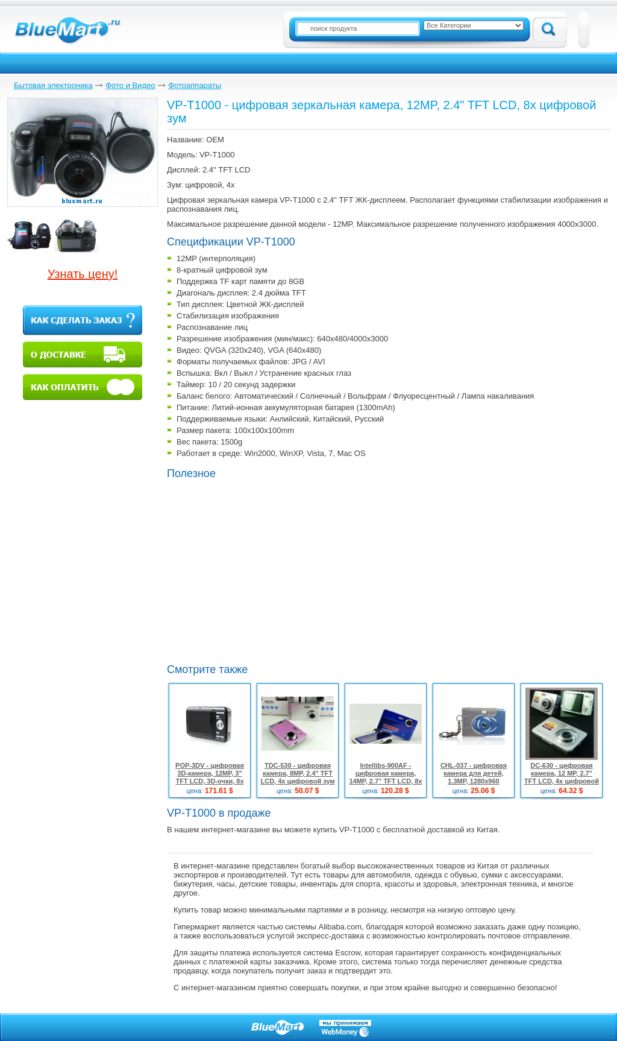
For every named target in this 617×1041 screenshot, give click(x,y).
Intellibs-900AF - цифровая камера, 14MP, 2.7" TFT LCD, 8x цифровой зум (385, 777)
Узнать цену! (83, 273)
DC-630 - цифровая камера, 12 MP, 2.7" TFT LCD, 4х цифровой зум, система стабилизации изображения (561, 785)
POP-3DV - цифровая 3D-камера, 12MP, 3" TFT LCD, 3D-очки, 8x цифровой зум (209, 777)
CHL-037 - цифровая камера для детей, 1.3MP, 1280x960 (473, 773)
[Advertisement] (268, 570)
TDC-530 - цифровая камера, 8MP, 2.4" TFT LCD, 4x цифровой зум (297, 773)
